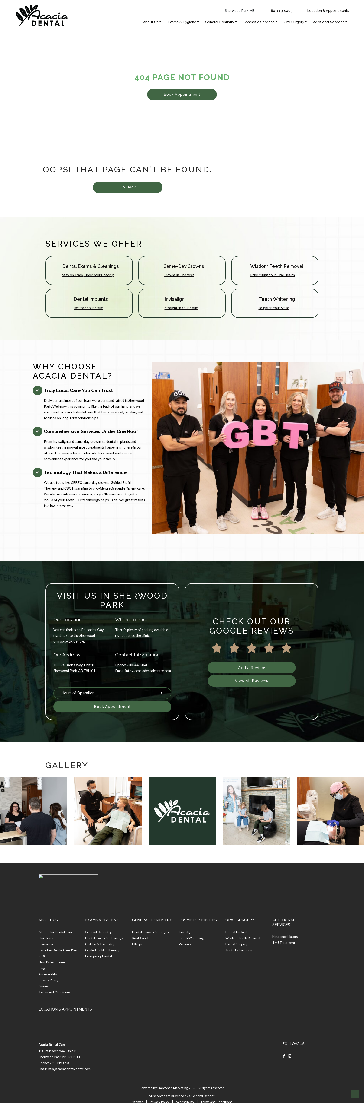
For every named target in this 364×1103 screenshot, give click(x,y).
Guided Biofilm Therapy (102, 950)
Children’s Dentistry (99, 944)
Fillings (137, 944)
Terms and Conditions (55, 992)
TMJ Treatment (283, 943)
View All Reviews (251, 680)
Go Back (128, 187)
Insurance (46, 944)
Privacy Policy (48, 980)
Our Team (46, 938)
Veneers (185, 944)
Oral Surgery (294, 22)
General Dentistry (219, 22)
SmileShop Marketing (172, 1088)
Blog (42, 968)
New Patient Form (52, 962)
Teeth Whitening (191, 938)
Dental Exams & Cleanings (104, 938)
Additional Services (328, 22)
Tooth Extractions (238, 950)
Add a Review (251, 668)
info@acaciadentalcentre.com (148, 671)
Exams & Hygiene (182, 22)
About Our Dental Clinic (56, 932)
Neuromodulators (285, 936)
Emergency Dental (98, 956)
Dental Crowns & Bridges (150, 932)
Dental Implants (237, 932)
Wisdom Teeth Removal (242, 938)
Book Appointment (182, 94)
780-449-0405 (280, 11)
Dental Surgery (236, 944)
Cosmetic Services (259, 22)
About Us (151, 22)
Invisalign (185, 932)
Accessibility (48, 974)
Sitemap (44, 986)
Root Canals (141, 938)
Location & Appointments (328, 11)
